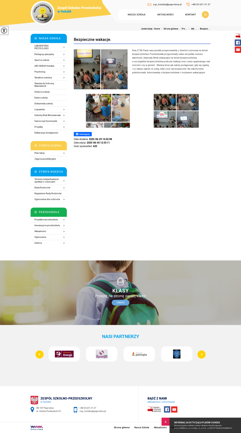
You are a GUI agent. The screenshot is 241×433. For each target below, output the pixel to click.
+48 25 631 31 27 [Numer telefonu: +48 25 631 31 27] (87, 408)
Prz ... (183, 29)
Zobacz (120, 302)
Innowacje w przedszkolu (47, 225)
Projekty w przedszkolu (46, 219)
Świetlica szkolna (43, 77)
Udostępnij (83, 134)
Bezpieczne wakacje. (92, 39)
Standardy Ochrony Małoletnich (44, 84)
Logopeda (39, 109)
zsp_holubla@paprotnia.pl (165, 4)
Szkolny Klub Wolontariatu (47, 115)
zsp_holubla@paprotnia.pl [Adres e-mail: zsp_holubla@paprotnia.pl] (92, 411)
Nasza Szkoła (137, 14)
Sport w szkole (41, 60)
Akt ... (192, 29)
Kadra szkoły (41, 97)
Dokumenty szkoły (43, 103)
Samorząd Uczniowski (45, 121)
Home (157, 29)
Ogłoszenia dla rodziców (47, 199)
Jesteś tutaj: (147, 29)
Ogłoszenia (40, 237)
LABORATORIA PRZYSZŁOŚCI (41, 47)
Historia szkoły (42, 92)
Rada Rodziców (42, 187)
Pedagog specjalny (44, 54)
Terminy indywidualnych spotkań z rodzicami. (46, 180)
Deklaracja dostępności (46, 133)
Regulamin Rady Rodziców (47, 193)
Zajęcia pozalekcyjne (45, 159)
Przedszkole (49, 212)
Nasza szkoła (50, 38)
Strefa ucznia (50, 145)
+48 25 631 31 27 (198, 4)
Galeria (38, 243)
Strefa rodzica (51, 171)
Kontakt (190, 14)
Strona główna (118, 14)
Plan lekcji (39, 153)
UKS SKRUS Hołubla (44, 66)
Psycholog (39, 72)
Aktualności (165, 14)
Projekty (38, 127)
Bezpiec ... (203, 29)
